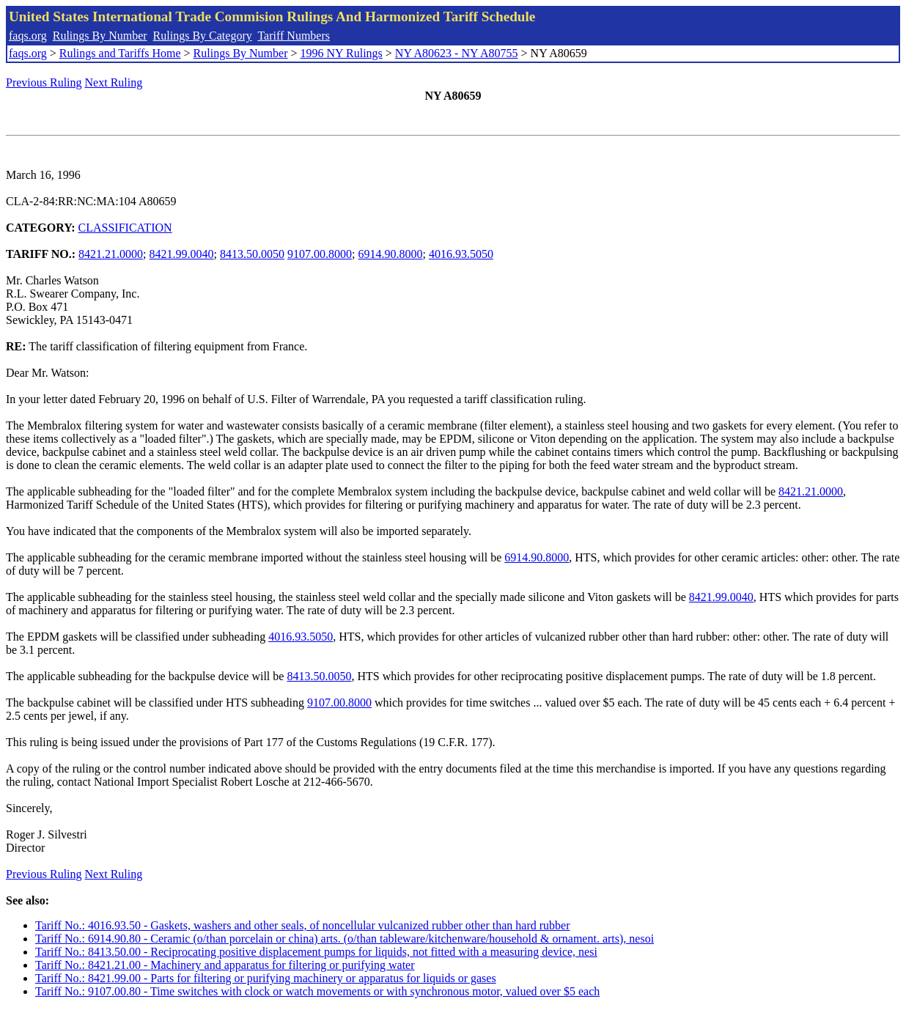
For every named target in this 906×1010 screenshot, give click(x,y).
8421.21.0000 (110, 254)
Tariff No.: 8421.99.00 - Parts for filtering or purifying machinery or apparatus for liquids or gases (265, 978)
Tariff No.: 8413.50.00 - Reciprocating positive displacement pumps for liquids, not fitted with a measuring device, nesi (316, 952)
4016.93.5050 (461, 254)
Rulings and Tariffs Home (120, 53)
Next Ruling (114, 82)
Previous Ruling (44, 82)
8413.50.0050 (252, 254)
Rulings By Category (202, 35)
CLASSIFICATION (125, 227)
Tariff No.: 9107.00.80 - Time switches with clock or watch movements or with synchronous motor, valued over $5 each (317, 991)
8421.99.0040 (182, 254)
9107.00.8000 (319, 254)
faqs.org (28, 35)
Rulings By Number (100, 35)
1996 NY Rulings (342, 53)
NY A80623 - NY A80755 (456, 53)
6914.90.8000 (390, 254)
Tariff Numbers (293, 35)
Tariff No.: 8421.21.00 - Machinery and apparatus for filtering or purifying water (225, 965)
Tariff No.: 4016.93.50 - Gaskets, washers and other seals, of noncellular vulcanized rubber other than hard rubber (302, 925)
